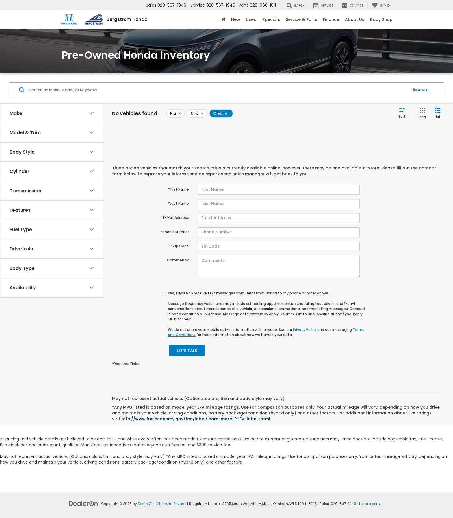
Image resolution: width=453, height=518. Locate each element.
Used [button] (251, 19)
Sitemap (163, 504)
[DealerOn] (83, 503)
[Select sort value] (404, 113)
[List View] (437, 113)
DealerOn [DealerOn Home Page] (146, 504)
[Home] (223, 19)
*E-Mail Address (175, 217)
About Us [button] (354, 19)
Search (420, 89)
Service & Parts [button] (301, 19)
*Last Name (178, 203)
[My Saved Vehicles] (380, 5)
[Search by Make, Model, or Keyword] (218, 90)
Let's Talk (187, 350)
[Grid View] (421, 113)
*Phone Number (175, 231)
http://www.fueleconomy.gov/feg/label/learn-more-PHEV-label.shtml (196, 419)
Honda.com (369, 504)
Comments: (178, 260)
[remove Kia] (175, 113)
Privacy (180, 504)
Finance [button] (331, 19)
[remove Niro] (197, 113)
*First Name (178, 189)
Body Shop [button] (381, 19)
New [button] (235, 19)
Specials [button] (271, 19)
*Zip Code (180, 246)
